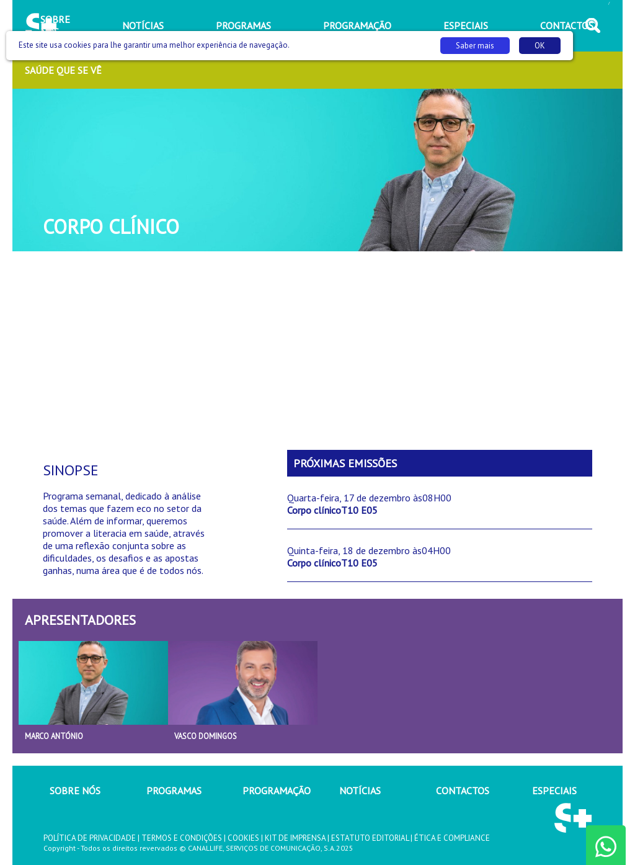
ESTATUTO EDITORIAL (370, 838)
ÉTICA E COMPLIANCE (452, 838)
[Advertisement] (317, 350)
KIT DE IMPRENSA (295, 838)
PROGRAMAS (174, 790)
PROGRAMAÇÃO (276, 790)
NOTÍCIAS (360, 790)
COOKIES (243, 838)
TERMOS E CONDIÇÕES (181, 838)
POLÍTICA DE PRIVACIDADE (89, 838)
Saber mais (475, 45)
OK (540, 45)
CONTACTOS (462, 790)
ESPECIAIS (554, 790)
